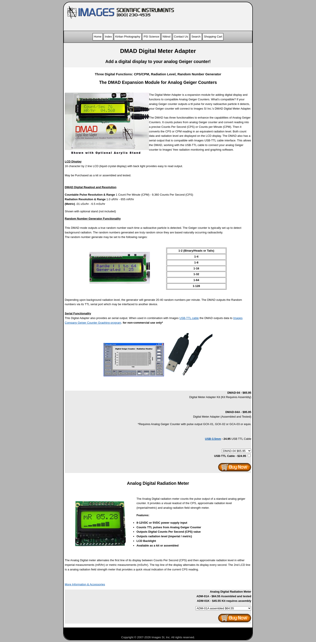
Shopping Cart (213, 36)
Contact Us (181, 36)
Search (196, 36)
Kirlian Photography (127, 36)
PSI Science (151, 36)
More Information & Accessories (85, 584)
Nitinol (167, 36)
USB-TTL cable (189, 318)
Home (98, 36)
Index (108, 36)
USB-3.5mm (213, 438)
